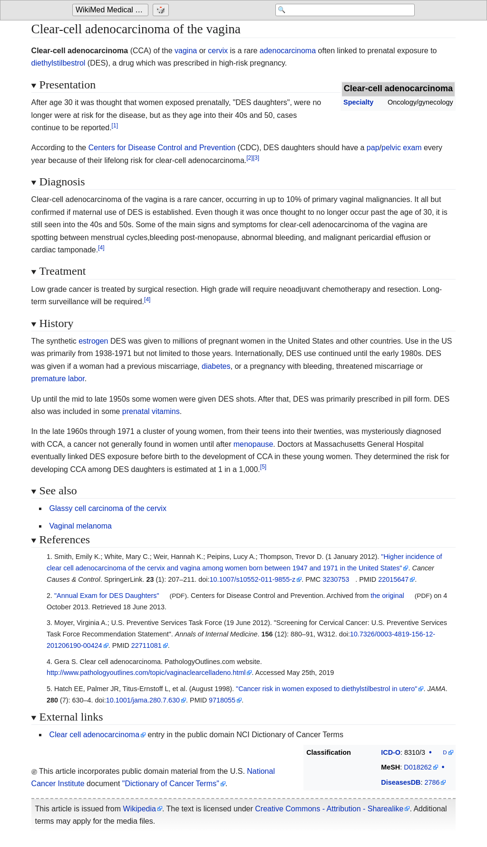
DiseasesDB (400, 782)
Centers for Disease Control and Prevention (162, 148)
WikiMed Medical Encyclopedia (112, 10)
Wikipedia (139, 809)
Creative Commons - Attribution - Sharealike (329, 809)
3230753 (335, 579)
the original (387, 595)
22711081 (146, 645)
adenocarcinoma (288, 51)
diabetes (216, 366)
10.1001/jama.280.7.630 (143, 700)
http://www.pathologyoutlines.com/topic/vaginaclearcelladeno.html (146, 672)
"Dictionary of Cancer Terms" (170, 784)
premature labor (58, 379)
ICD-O (390, 752)
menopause (253, 444)
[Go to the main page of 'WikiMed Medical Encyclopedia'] (111, 10)
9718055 (222, 700)
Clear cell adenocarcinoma (94, 735)
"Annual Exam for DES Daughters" (106, 595)
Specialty (358, 102)
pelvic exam (401, 148)
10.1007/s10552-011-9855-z (252, 579)
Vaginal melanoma (80, 526)
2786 (431, 782)
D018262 (417, 767)
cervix (218, 51)
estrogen (93, 341)
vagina (186, 51)
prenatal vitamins (151, 411)
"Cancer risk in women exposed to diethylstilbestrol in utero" (326, 689)
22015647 (393, 579)
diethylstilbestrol (58, 63)
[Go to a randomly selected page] (162, 10)
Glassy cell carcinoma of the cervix (107, 508)
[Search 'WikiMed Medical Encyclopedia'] (339, 10)
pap (373, 148)
